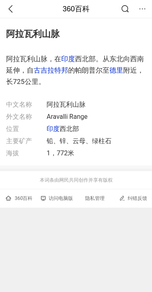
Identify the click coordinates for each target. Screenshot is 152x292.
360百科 (75, 9)
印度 (68, 59)
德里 (116, 70)
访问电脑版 (57, 198)
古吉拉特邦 (51, 70)
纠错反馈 (133, 198)
